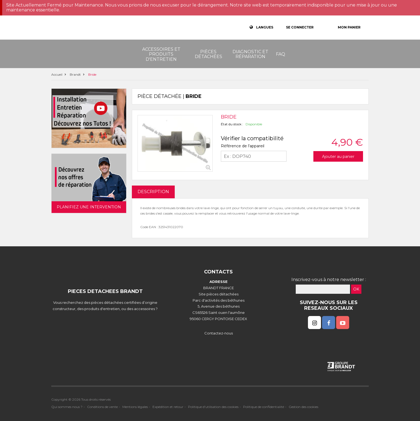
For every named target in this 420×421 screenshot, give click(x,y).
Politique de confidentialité (263, 407)
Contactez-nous (218, 333)
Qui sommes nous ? (66, 407)
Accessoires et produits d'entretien (161, 54)
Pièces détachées (208, 54)
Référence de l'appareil (242, 146)
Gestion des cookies (303, 407)
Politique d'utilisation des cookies (213, 407)
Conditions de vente (102, 407)
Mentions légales (135, 407)
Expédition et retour (167, 407)
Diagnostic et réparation (250, 54)
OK (356, 289)
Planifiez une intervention (89, 207)
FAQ (280, 54)
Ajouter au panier (338, 156)
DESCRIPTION (153, 191)
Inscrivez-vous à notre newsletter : (328, 279)
